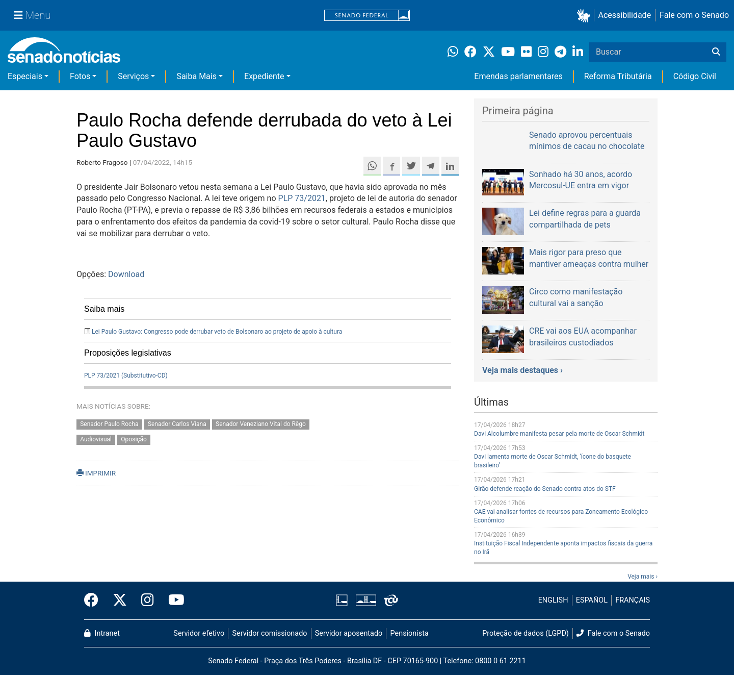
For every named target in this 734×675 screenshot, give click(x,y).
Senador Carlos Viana (177, 424)
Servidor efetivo (198, 633)
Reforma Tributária (618, 76)
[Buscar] (716, 52)
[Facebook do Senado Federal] (95, 600)
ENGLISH (553, 600)
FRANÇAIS (632, 600)
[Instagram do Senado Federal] (147, 600)
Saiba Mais (196, 76)
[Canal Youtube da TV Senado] (173, 600)
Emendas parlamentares (518, 76)
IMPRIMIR (96, 473)
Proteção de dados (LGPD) (525, 633)
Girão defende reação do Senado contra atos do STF (545, 488)
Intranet (102, 633)
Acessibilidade (624, 15)
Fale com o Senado (694, 15)
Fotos (80, 76)
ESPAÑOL (592, 600)
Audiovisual (96, 439)
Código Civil (694, 76)
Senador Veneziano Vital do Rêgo (261, 424)
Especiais (25, 76)
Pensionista (409, 633)
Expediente (264, 76)
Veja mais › (642, 576)
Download (126, 274)
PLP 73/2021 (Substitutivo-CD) (126, 375)
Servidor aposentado (348, 633)
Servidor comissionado (269, 633)
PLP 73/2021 (302, 198)
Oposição (134, 439)
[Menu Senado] (32, 15)
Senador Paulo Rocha (109, 424)
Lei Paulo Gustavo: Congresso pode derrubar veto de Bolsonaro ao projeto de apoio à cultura (217, 331)
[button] (585, 15)
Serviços (133, 76)
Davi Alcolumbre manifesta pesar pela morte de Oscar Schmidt (559, 433)
